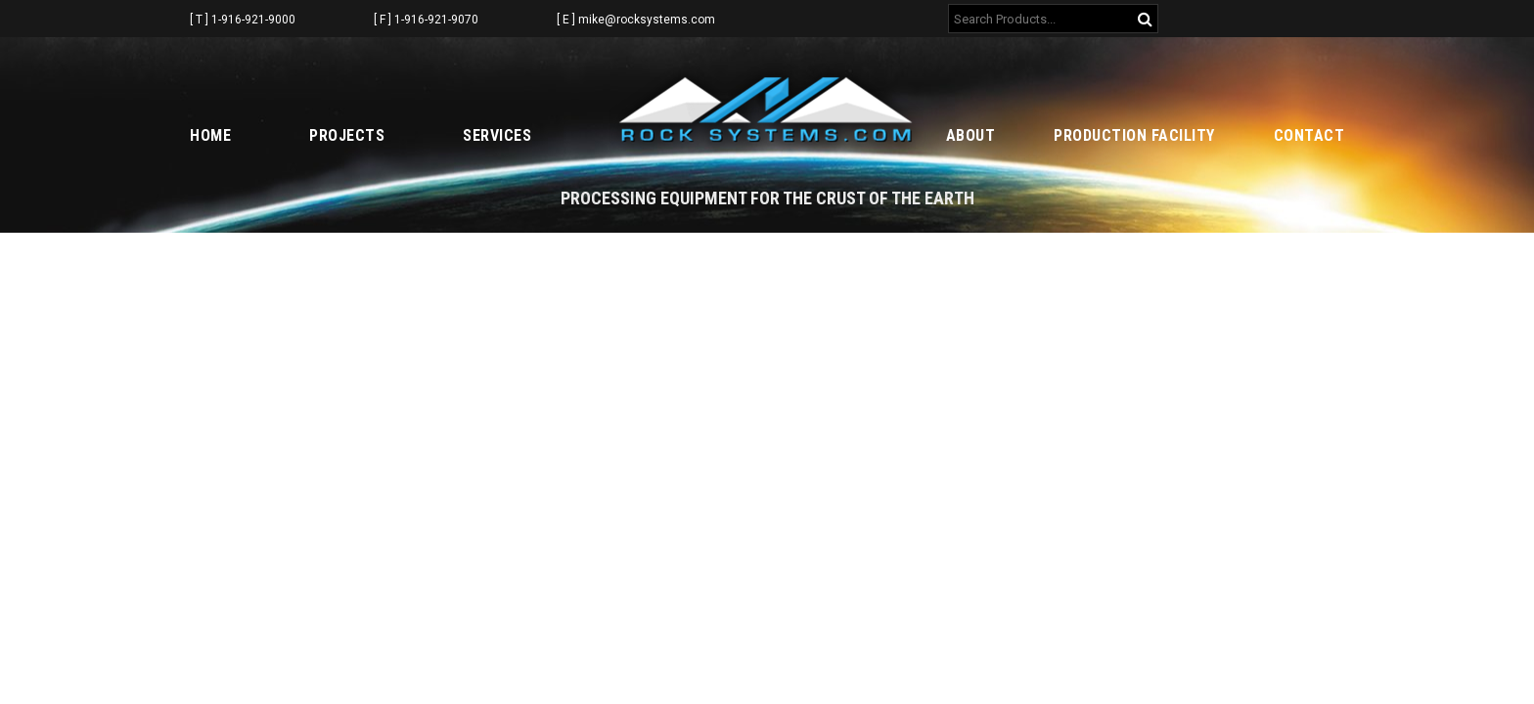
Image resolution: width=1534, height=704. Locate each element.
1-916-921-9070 (436, 19)
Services (497, 135)
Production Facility (1134, 135)
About (971, 135)
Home (210, 135)
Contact (1309, 135)
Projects (346, 135)
